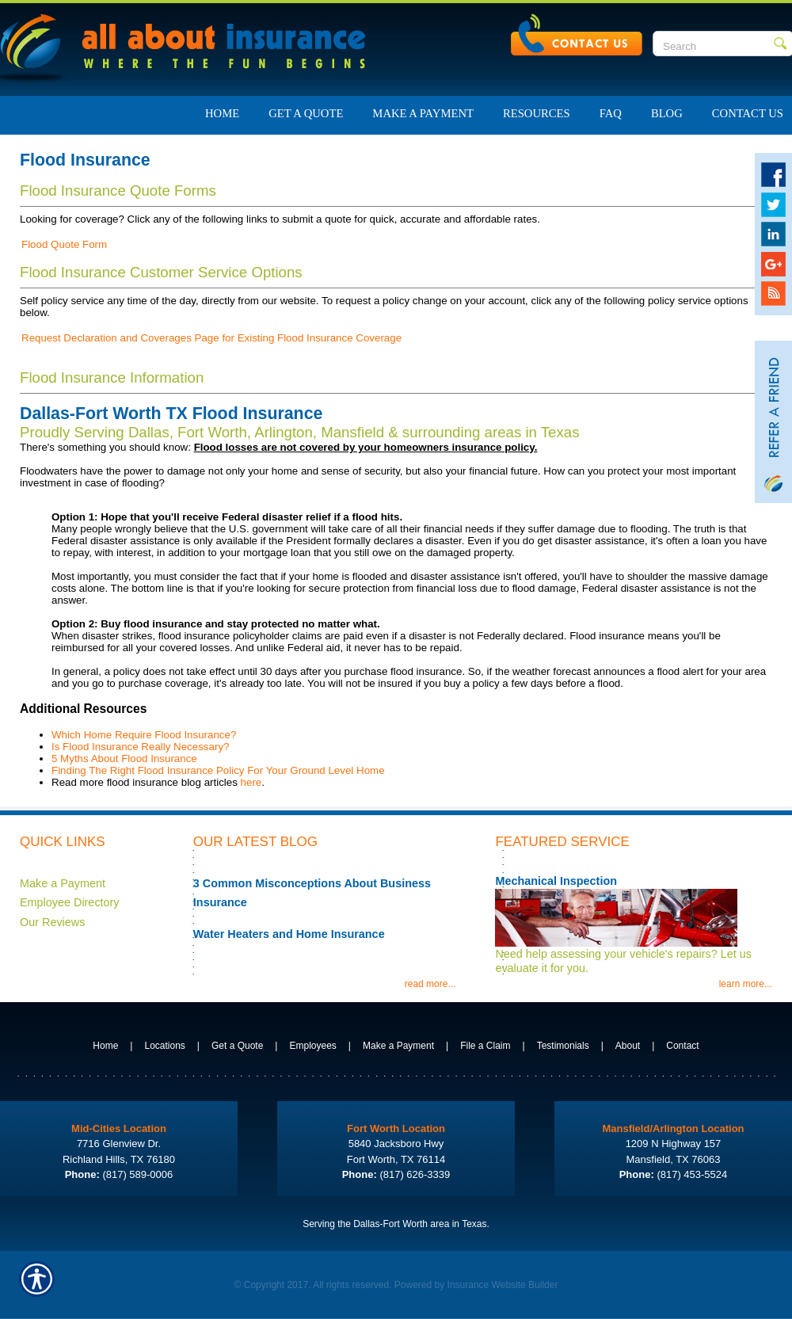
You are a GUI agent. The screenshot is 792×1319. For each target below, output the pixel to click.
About (627, 1045)
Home (105, 1045)
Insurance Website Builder (502, 1284)
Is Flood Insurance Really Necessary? (140, 747)
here (251, 782)
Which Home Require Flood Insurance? (143, 735)
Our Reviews (52, 922)
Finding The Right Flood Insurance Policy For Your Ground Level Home (218, 770)
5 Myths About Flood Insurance (124, 758)
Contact (682, 1045)
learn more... (745, 983)
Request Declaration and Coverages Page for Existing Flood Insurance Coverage (211, 338)
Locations (164, 1045)
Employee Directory (70, 902)
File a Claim (485, 1045)
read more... (430, 983)
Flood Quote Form (64, 244)
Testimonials (563, 1045)
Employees (312, 1045)
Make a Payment (62, 883)
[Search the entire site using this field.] (713, 46)
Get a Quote (237, 1045)
